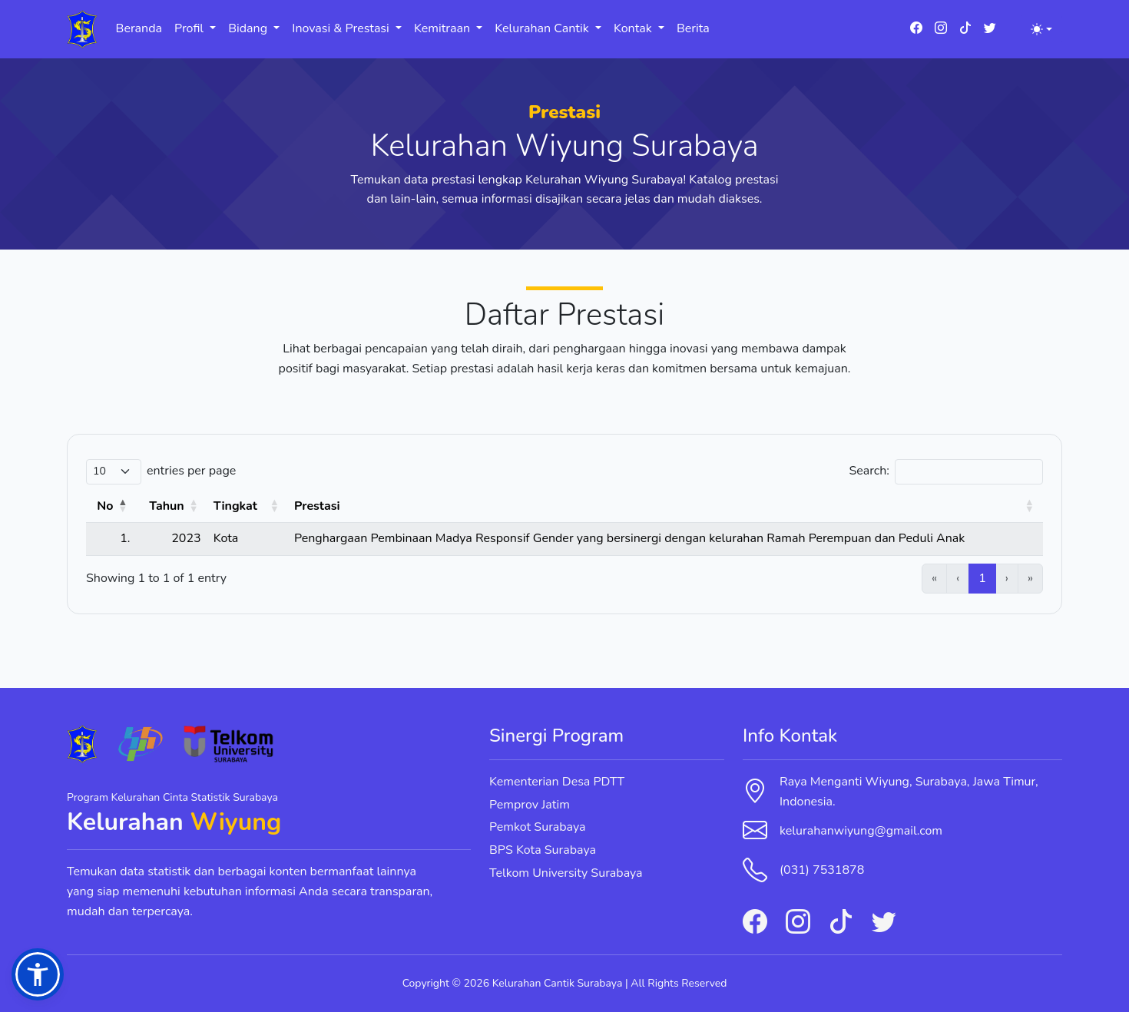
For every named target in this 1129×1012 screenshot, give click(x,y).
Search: (869, 470)
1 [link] (982, 578)
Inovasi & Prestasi (342, 28)
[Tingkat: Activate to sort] (247, 507)
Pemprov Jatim (529, 804)
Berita (693, 28)
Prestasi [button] (317, 506)
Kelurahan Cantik (543, 28)
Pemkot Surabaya (537, 827)
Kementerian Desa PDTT (556, 781)
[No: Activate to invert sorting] (111, 507)
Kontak (634, 28)
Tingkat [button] (235, 506)
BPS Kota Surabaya (542, 850)
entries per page (191, 470)
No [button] (105, 506)
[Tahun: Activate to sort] (171, 507)
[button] (37, 974)
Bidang (249, 28)
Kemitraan (443, 28)
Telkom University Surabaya (566, 873)
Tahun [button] (166, 506)
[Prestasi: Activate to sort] (665, 507)
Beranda (139, 28)
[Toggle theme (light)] (1041, 29)
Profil (190, 28)
